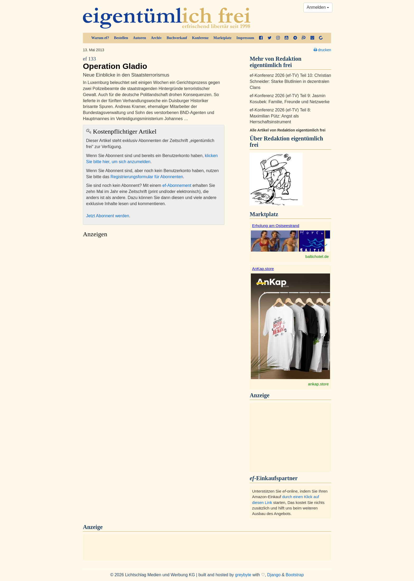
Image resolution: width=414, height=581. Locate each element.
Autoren (139, 38)
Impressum (245, 38)
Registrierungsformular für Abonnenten (147, 176)
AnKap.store (263, 268)
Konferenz (200, 38)
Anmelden (318, 7)
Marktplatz (222, 38)
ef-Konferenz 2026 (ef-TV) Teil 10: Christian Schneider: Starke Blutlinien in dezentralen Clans (290, 81)
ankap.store (318, 384)
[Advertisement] (153, 290)
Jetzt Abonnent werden (107, 216)
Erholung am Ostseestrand (275, 225)
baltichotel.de (317, 256)
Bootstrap (295, 575)
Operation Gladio (153, 63)
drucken (322, 50)
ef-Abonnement (176, 185)
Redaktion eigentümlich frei (286, 141)
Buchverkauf (177, 38)
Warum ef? (100, 38)
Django (274, 575)
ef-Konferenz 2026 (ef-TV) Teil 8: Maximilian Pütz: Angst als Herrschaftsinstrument (280, 116)
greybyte (243, 575)
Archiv (156, 38)
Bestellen (121, 38)
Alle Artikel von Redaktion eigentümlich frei (288, 130)
